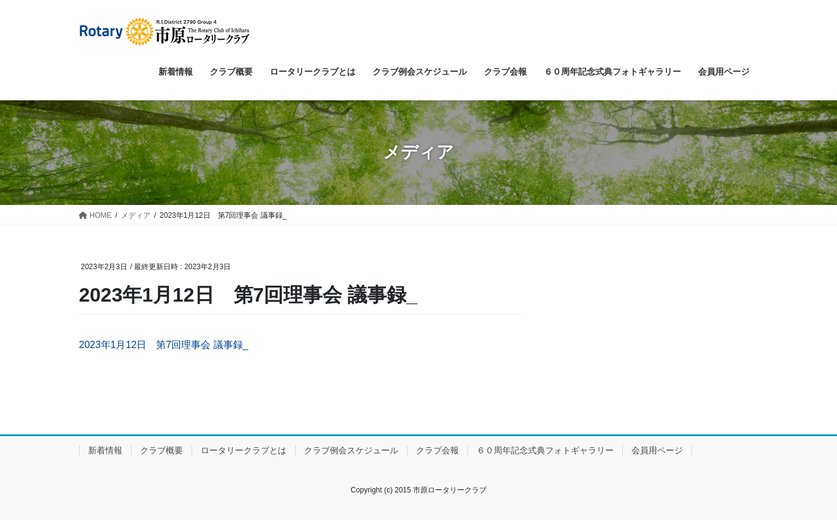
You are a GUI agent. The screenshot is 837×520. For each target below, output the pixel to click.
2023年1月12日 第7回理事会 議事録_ (163, 345)
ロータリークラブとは (243, 450)
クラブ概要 (161, 450)
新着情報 (105, 450)
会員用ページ (657, 450)
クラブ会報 (437, 450)
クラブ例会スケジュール (351, 450)
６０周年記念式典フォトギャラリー (545, 450)
